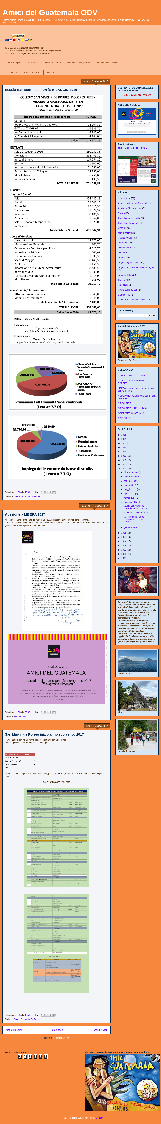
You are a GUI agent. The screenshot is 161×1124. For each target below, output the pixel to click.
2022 (124, 447)
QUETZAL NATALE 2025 (132, 148)
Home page (14, 62)
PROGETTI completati (78, 62)
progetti (121, 257)
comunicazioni (125, 233)
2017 (124, 468)
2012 (124, 549)
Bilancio (122, 213)
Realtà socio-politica (127, 290)
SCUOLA (12, 72)
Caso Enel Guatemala (128, 223)
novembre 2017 (131, 476)
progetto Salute (125, 275)
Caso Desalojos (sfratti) (129, 218)
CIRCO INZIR (124, 403)
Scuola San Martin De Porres (27, 496)
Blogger (99, 1118)
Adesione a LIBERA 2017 (25, 514)
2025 (124, 435)
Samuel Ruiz (124, 295)
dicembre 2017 (131, 472)
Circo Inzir (123, 228)
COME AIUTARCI (52, 62)
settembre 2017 (131, 481)
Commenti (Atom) (61, 1038)
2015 (124, 537)
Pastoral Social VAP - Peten (131, 375)
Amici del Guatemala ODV (50, 12)
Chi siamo (31, 62)
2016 (124, 533)
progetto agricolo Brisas (129, 262)
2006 (124, 558)
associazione (20, 716)
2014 (124, 541)
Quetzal (121, 280)
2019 (124, 460)
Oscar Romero (125, 247)
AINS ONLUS (124, 418)
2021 (124, 451)
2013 (124, 545)
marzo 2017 (130, 498)
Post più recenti (13, 1030)
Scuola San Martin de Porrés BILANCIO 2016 (41, 90)
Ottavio (121, 252)
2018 (124, 464)
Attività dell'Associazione (130, 208)
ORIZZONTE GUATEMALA (131, 413)
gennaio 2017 (131, 527)
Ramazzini (123, 285)
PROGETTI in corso (107, 62)
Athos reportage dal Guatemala (133, 203)
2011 (124, 554)
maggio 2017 (130, 489)
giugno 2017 (130, 485)
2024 (124, 439)
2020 (124, 456)
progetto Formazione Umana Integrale (136, 267)
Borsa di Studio (32, 72)
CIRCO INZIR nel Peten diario (132, 408)
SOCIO (50, 72)
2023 (124, 443)
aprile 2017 (129, 493)
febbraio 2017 (131, 502)
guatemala (123, 242)
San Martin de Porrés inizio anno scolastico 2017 (44, 734)
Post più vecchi (100, 1030)
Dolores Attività (125, 238)
